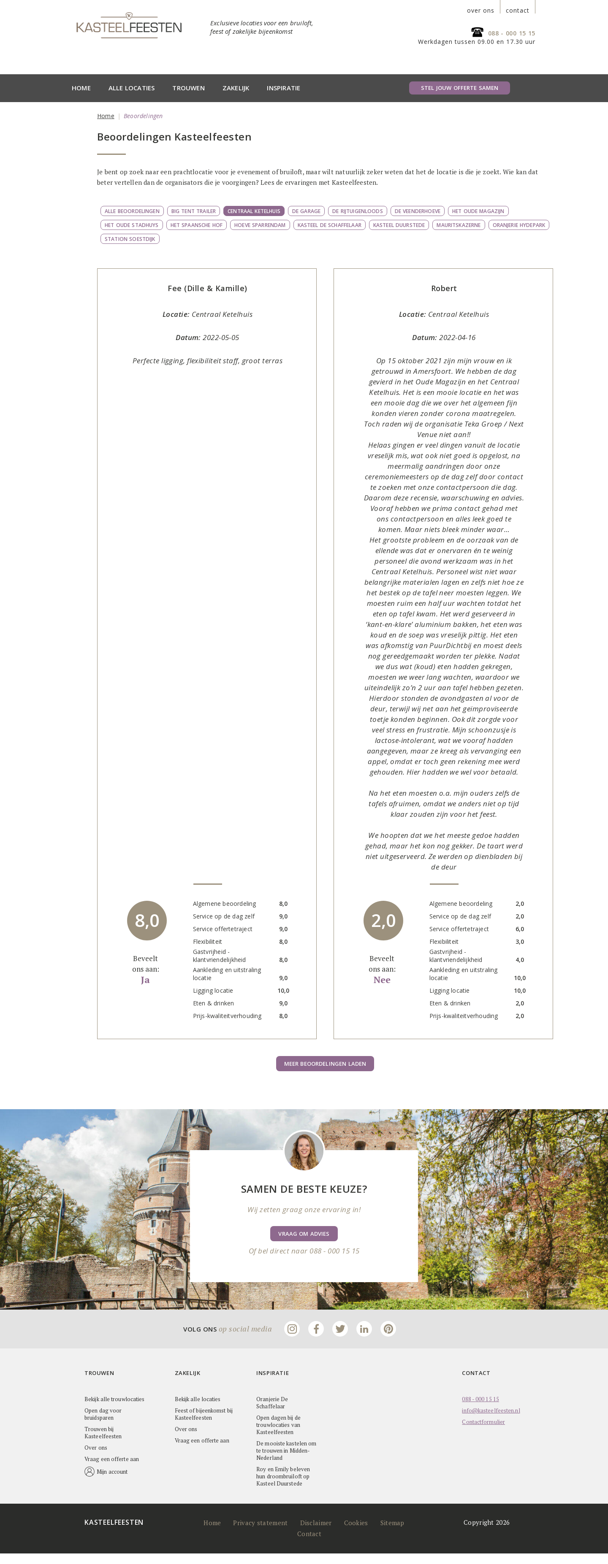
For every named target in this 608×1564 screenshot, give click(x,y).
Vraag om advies (303, 1233)
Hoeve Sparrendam (259, 225)
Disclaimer (316, 1522)
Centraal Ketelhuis (254, 211)
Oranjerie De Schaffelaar (272, 1402)
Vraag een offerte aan (111, 1459)
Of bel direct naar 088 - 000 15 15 (304, 1251)
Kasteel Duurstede (399, 225)
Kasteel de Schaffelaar (329, 225)
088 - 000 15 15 (512, 33)
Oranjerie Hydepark (519, 225)
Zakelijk (236, 88)
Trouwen (188, 88)
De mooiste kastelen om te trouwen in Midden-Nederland (286, 1450)
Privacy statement (260, 1522)
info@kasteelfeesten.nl (491, 1410)
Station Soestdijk (130, 239)
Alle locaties (132, 88)
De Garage (306, 211)
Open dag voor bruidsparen (103, 1414)
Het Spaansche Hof (197, 225)
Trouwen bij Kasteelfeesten (103, 1432)
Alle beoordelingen (132, 211)
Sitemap (392, 1522)
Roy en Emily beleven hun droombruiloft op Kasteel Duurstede (283, 1476)
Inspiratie (283, 88)
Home (81, 88)
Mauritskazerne (458, 225)
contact (517, 11)
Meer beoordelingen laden (325, 1063)
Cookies (356, 1522)
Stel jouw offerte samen (459, 88)
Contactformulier (483, 1422)
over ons (480, 11)
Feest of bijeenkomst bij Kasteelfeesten (204, 1414)
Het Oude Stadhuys (132, 225)
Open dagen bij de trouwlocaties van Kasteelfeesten (278, 1425)
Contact (309, 1533)
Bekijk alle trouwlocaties (114, 1399)
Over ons (95, 1447)
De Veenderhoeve (417, 211)
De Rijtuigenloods (357, 211)
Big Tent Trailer (193, 211)
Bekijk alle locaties (198, 1399)
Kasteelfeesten (114, 1522)
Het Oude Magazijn (478, 211)
